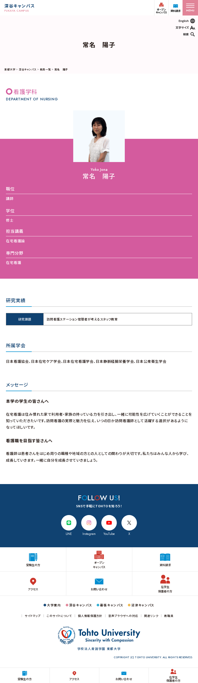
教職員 (169, 615)
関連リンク (151, 615)
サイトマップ (33, 615)
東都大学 (9, 69)
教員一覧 (45, 69)
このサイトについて (59, 615)
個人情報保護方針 (90, 615)
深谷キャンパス (27, 69)
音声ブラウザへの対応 (123, 615)
